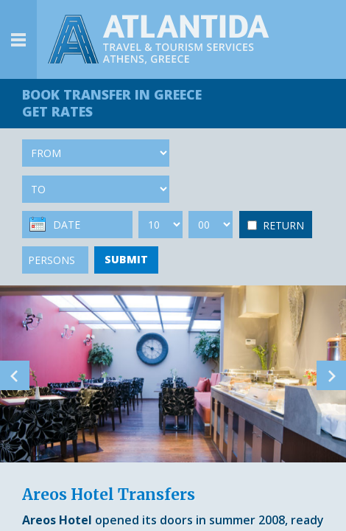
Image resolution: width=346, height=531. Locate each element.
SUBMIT (126, 259)
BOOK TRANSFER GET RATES (112, 103)
